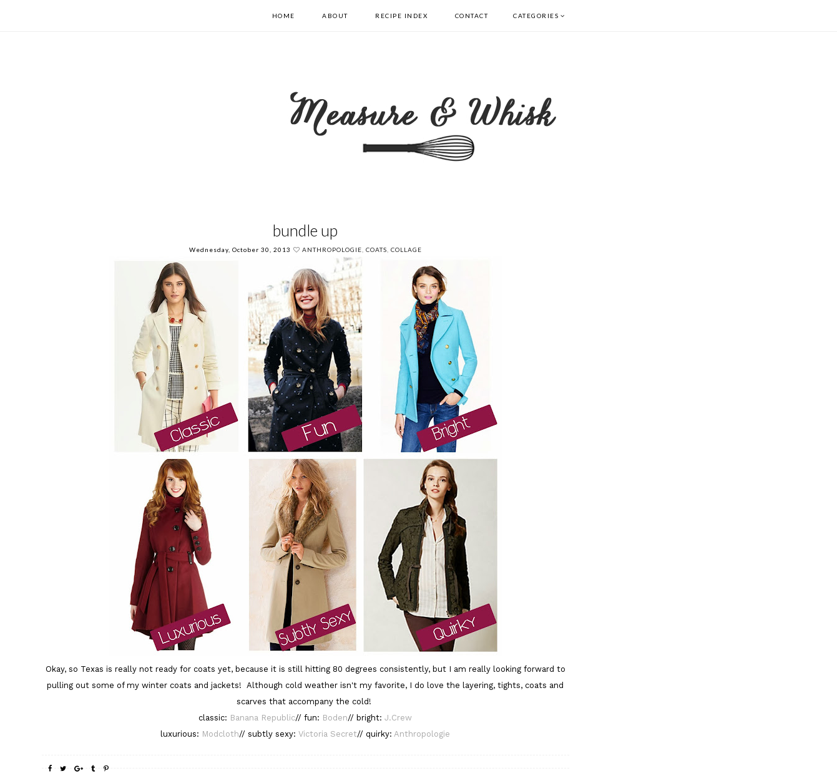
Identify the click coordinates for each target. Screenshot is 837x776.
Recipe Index (401, 15)
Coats (376, 249)
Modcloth (220, 734)
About (335, 15)
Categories (536, 15)
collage (406, 249)
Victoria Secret (327, 734)
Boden (335, 717)
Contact (472, 15)
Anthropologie (332, 249)
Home (283, 15)
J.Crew (397, 717)
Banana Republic (262, 717)
